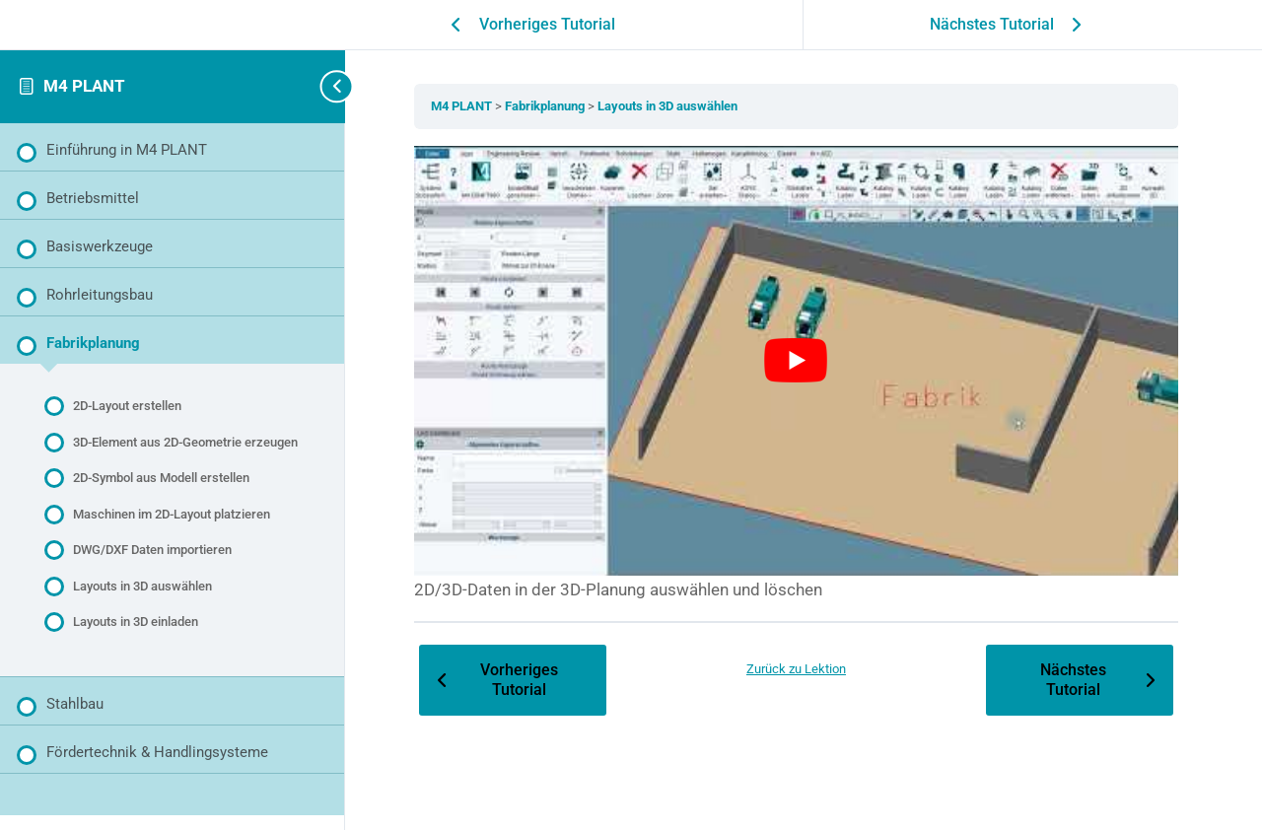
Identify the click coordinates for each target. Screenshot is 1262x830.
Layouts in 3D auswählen (682, 106)
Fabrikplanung (561, 106)
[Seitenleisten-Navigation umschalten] (315, 86)
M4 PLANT (84, 86)
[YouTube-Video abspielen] (803, 357)
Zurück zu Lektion (804, 659)
